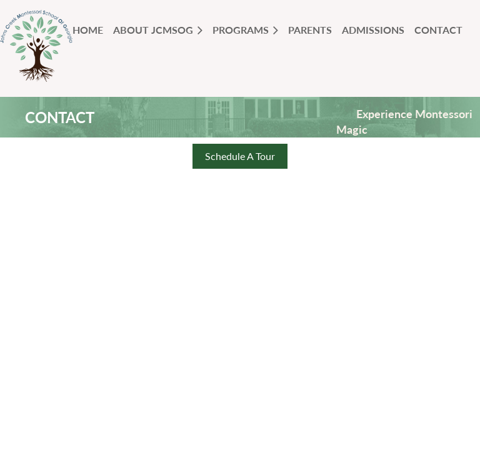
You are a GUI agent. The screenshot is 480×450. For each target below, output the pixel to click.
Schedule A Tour (240, 156)
